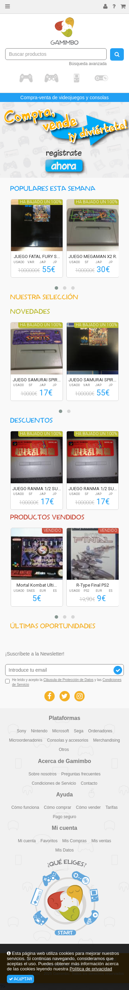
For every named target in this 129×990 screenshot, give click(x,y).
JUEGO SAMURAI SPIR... (37, 379)
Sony (21, 731)
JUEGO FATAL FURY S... (37, 256)
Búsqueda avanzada (88, 63)
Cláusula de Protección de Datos (68, 680)
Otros (64, 749)
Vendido (52, 530)
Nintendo (39, 731)
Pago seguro (64, 816)
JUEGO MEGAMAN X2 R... (93, 256)
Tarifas (112, 807)
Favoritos (49, 840)
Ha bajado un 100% (40, 201)
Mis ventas (101, 840)
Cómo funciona (25, 807)
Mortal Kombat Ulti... (37, 585)
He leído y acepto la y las (63, 682)
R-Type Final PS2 (92, 585)
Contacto (89, 783)
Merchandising (106, 740)
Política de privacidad (90, 968)
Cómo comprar (57, 807)
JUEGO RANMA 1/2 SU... (36, 488)
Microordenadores (25, 740)
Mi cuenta (27, 840)
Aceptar (20, 979)
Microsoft (60, 731)
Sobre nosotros (42, 774)
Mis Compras (74, 840)
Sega (78, 731)
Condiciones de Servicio (54, 783)
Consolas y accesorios (67, 740)
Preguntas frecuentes (80, 774)
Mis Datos (64, 850)
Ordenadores (100, 731)
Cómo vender (88, 807)
